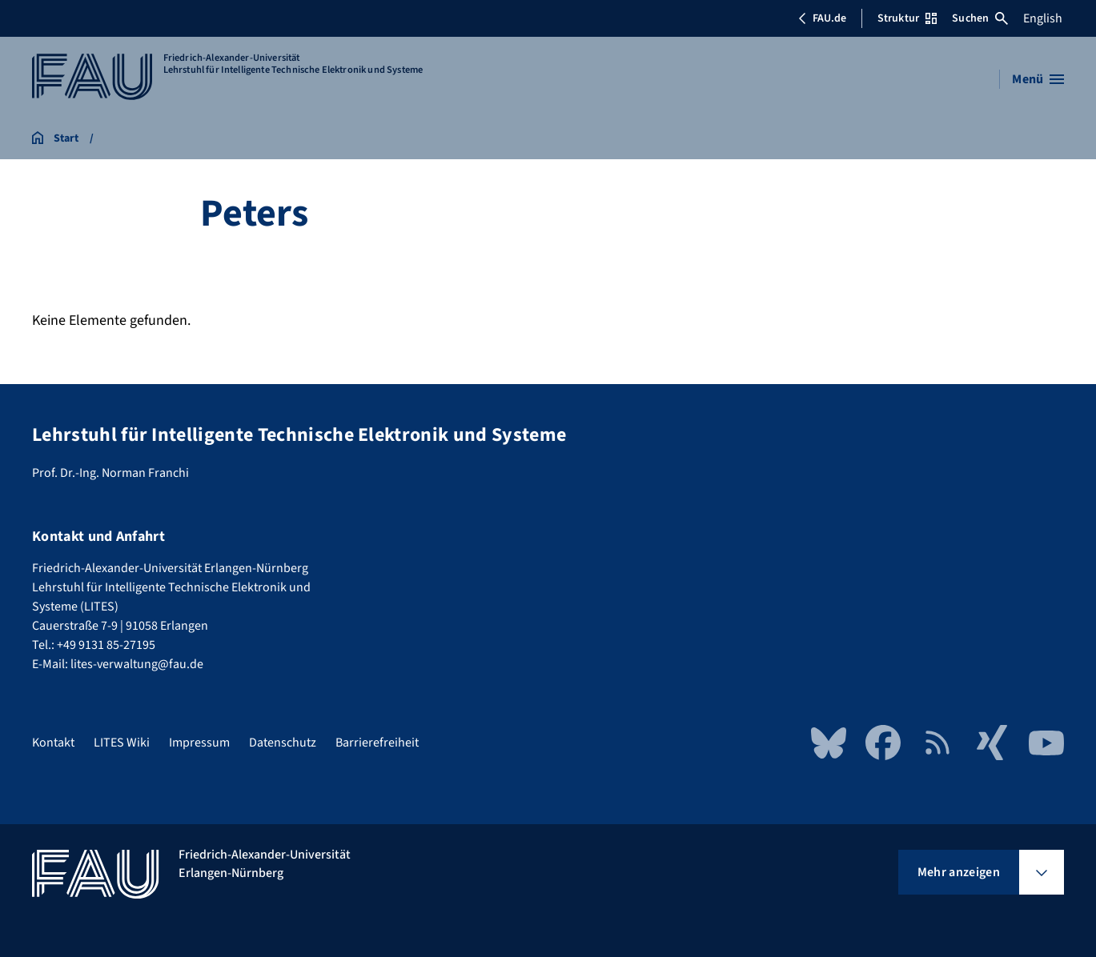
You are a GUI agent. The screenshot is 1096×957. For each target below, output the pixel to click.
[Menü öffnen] (1038, 79)
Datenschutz (282, 742)
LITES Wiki (122, 742)
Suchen (980, 18)
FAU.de (822, 18)
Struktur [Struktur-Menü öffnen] (907, 18)
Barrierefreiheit (377, 742)
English (1042, 18)
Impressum (199, 742)
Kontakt (53, 742)
